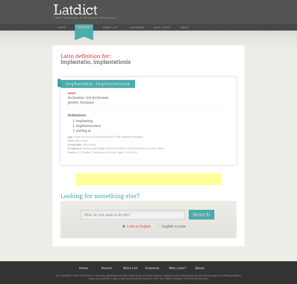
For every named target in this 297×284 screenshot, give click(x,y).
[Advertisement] (148, 179)
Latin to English (139, 226)
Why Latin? (162, 27)
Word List (110, 27)
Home (62, 27)
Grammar (137, 27)
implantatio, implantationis (98, 84)
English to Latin (174, 226)
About (185, 27)
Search (84, 27)
